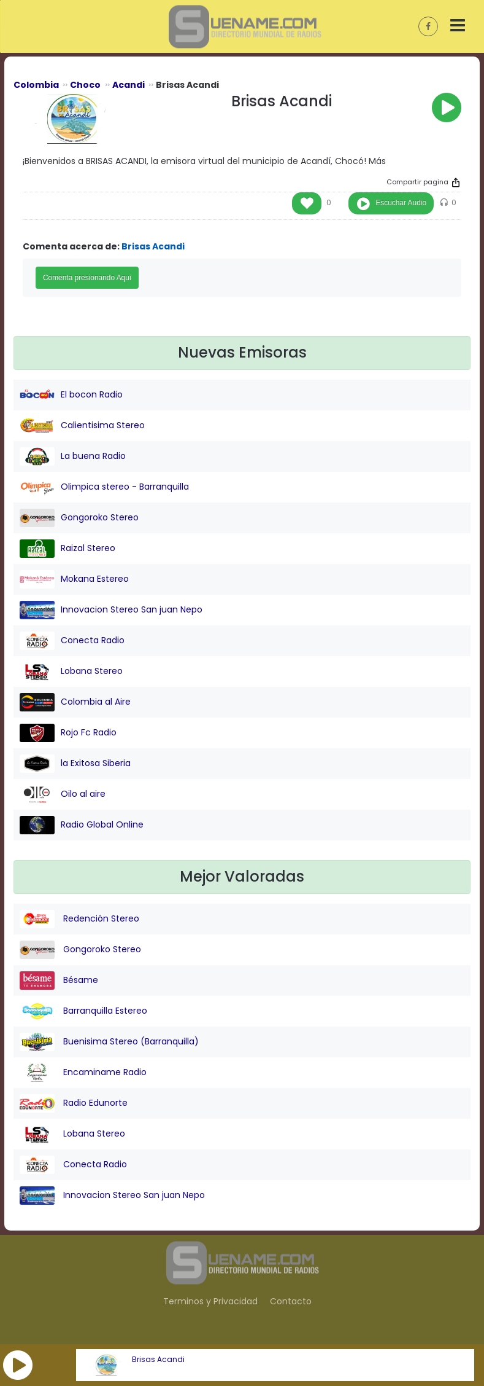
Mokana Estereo (74, 579)
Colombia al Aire (75, 702)
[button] (18, 1365)
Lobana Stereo (71, 671)
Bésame (59, 980)
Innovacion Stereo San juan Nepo (111, 610)
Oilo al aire (63, 794)
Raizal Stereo (67, 548)
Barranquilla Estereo (83, 1011)
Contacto (291, 1301)
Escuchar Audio (400, 202)
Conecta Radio (72, 641)
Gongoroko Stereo (79, 518)
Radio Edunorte (74, 1103)
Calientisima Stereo (82, 426)
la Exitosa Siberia (75, 763)
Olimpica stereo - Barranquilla (104, 487)
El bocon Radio (71, 395)
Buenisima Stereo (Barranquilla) (109, 1042)
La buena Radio (73, 456)
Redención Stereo (79, 919)
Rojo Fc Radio (68, 733)
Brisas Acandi (158, 1359)
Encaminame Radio (83, 1072)
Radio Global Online (82, 825)
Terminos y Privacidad (210, 1301)
